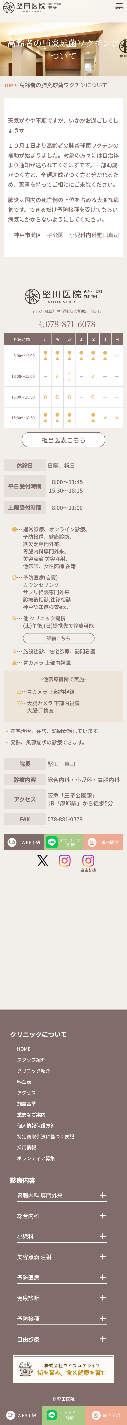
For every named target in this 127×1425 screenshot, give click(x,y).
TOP (8, 85)
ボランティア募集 (36, 1158)
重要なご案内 (31, 1114)
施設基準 (26, 1103)
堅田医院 (65, 1399)
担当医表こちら (63, 439)
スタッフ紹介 (31, 1059)
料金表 (24, 1081)
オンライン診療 (69, 1415)
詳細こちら (53, 638)
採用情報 (26, 1147)
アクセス (26, 1092)
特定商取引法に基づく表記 (45, 1136)
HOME (24, 1048)
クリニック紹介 (33, 1070)
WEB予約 (26, 1415)
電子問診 (111, 1415)
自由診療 (88, 864)
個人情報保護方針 (36, 1125)
